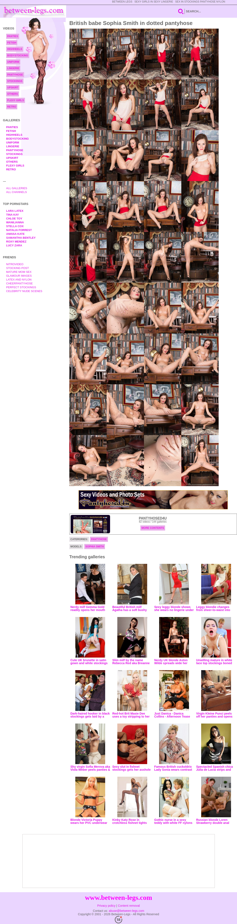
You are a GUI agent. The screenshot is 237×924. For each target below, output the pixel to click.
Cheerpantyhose (19, 283)
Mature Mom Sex (19, 271)
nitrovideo (14, 264)
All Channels (16, 192)
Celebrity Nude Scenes (24, 291)
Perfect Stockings (21, 287)
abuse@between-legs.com (126, 910)
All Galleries (16, 188)
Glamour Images (19, 275)
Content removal (129, 905)
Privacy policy (106, 905)
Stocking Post (17, 268)
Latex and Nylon (19, 279)
